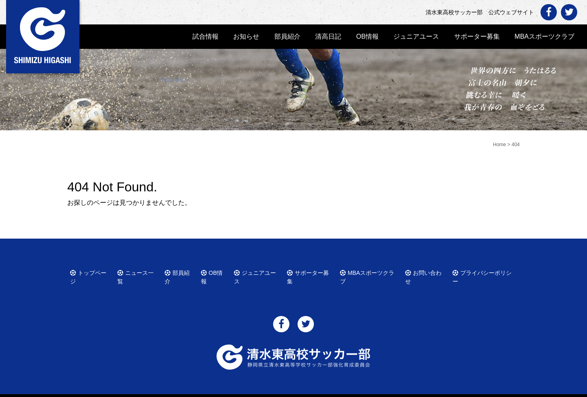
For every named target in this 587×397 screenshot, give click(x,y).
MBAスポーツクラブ (544, 36)
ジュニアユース (416, 36)
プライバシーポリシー (483, 271)
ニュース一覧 (138, 271)
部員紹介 (287, 36)
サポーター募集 (477, 36)
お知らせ (246, 36)
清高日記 (328, 36)
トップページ (91, 271)
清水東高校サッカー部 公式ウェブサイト (301, 390)
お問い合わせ (426, 271)
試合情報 (205, 36)
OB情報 (367, 36)
